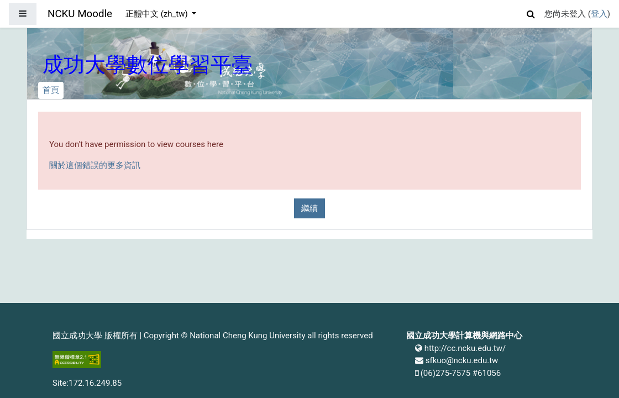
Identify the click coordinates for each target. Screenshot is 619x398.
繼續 (309, 208)
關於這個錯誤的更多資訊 (94, 165)
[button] (531, 12)
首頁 (51, 90)
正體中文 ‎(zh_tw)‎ (157, 14)
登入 (599, 14)
